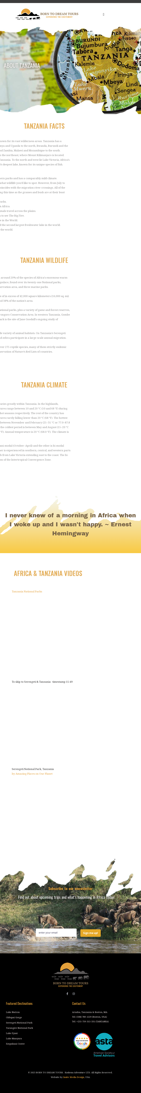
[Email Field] (56, 933)
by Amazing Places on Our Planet (32, 773)
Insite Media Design (73, 1077)
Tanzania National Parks (27, 591)
